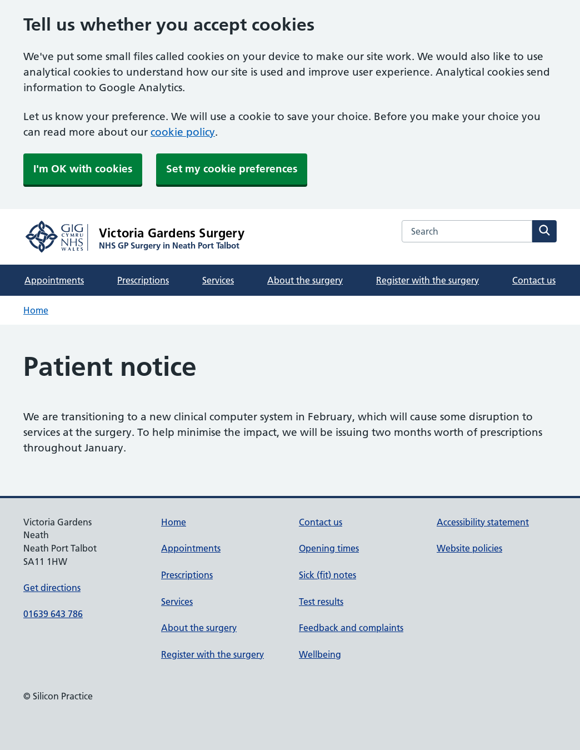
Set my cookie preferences (231, 168)
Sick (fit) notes (327, 574)
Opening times (329, 548)
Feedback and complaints (351, 627)
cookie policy (183, 132)
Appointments (54, 280)
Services (218, 280)
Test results (321, 601)
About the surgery (305, 280)
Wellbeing (320, 654)
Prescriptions (143, 280)
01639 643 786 (53, 613)
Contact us (534, 280)
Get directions (52, 587)
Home (35, 310)
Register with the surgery (427, 280)
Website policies (469, 548)
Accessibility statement (483, 522)
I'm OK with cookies (82, 168)
